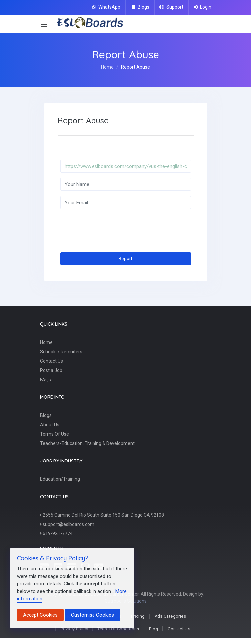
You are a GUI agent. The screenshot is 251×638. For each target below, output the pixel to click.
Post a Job (51, 370)
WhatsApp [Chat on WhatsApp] (106, 7)
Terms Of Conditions (118, 628)
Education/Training (60, 479)
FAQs (45, 379)
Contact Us (51, 361)
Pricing (138, 616)
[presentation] (110, 227)
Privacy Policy (74, 628)
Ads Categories (170, 616)
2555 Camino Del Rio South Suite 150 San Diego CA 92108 (102, 515)
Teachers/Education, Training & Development (87, 443)
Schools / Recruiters (61, 351)
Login (202, 7)
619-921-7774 (56, 533)
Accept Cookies (40, 615)
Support (171, 7)
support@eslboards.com (67, 524)
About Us (49, 424)
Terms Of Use (54, 434)
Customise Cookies (92, 615)
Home (107, 67)
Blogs (140, 7)
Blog (153, 628)
